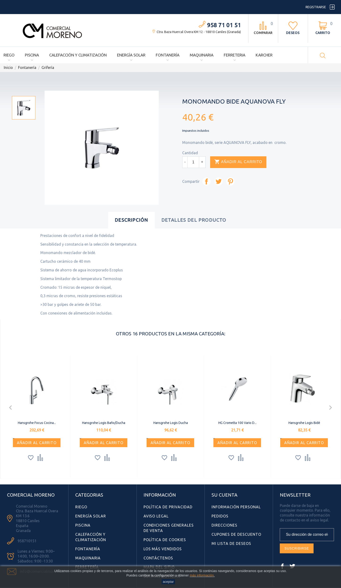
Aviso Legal (156, 516)
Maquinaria (201, 55)
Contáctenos (158, 558)
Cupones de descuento (236, 534)
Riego (9, 55)
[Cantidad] (193, 162)
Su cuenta (224, 495)
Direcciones (224, 525)
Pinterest (230, 181)
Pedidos (220, 516)
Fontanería (167, 55)
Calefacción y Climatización (78, 55)
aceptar (168, 582)
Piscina (32, 55)
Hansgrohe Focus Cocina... (37, 423)
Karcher (264, 55)
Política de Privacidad (168, 507)
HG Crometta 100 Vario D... (237, 423)
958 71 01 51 (224, 25)
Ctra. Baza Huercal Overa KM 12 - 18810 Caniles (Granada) (199, 32)
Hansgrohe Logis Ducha (170, 423)
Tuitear (218, 181)
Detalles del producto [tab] (193, 220)
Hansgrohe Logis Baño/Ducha (103, 423)
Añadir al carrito (238, 162)
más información (202, 575)
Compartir (206, 181)
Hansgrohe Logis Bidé (304, 423)
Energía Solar (131, 55)
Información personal (236, 507)
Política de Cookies (165, 540)
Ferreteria (234, 55)
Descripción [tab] (131, 220)
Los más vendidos (163, 549)
